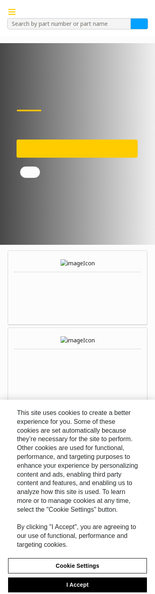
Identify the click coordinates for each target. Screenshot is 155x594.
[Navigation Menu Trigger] (12, 12)
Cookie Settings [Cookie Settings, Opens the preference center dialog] (77, 570)
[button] (144, 12)
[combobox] (66, 24)
